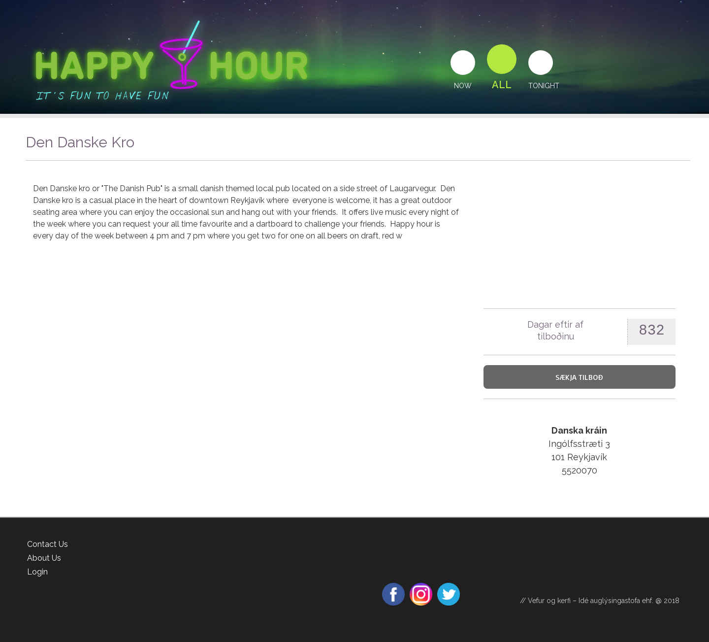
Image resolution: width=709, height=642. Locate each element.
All (502, 85)
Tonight (543, 86)
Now (463, 86)
